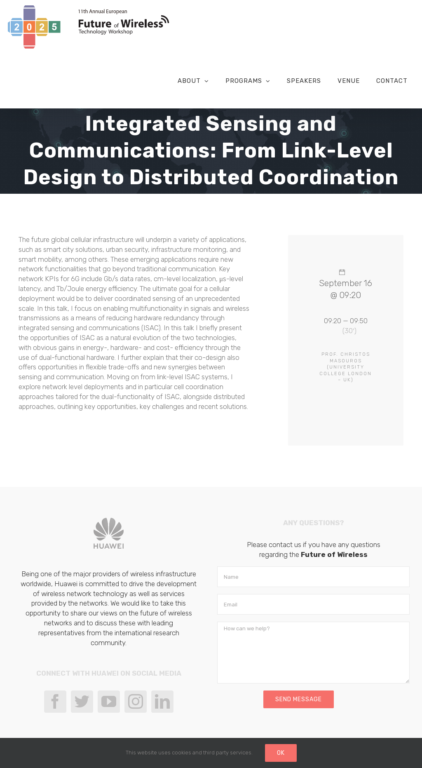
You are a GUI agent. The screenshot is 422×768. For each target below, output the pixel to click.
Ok (281, 752)
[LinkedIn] (162, 701)
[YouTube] (109, 701)
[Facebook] (55, 701)
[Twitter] (82, 701)
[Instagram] (135, 701)
